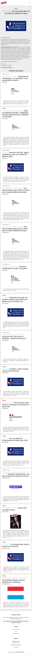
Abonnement (16, 633)
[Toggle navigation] (29, 3)
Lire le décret (3, 63)
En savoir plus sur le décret (6, 65)
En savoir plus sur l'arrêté (6, 67)
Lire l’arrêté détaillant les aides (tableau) (9, 61)
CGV (16, 631)
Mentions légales (16, 629)
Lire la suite (25, 103)
